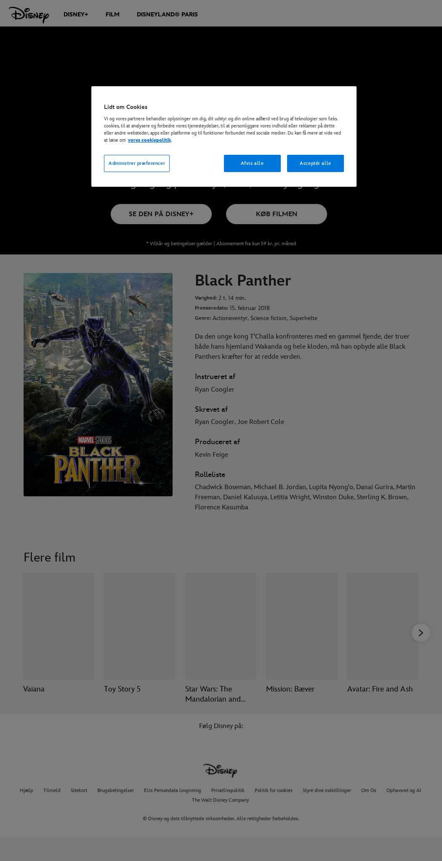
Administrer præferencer (137, 163)
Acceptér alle (315, 163)
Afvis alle (252, 163)
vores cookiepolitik (149, 140)
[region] (224, 136)
